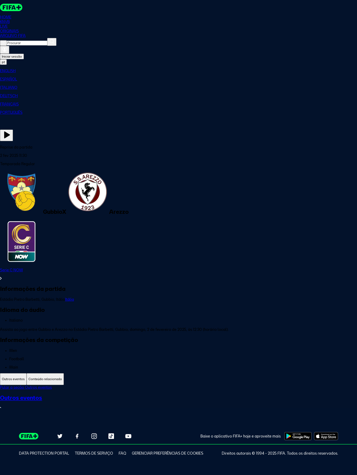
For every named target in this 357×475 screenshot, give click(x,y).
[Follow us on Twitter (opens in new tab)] (60, 436)
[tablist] (178, 379)
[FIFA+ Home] (11, 7)
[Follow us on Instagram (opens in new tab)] (94, 436)
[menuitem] (178, 70)
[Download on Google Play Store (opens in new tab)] (298, 436)
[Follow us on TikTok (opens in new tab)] (111, 436)
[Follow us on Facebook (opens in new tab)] (77, 436)
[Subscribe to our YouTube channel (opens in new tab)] (128, 436)
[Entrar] (4, 50)
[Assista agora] (6, 135)
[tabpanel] (178, 400)
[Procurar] (51, 42)
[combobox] (27, 43)
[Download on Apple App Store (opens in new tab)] (326, 436)
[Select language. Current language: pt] (3, 62)
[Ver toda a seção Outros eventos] (178, 402)
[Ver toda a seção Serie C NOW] (178, 274)
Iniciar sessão (12, 56)
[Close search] (3, 43)
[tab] (13, 379)
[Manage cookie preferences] (167, 453)
